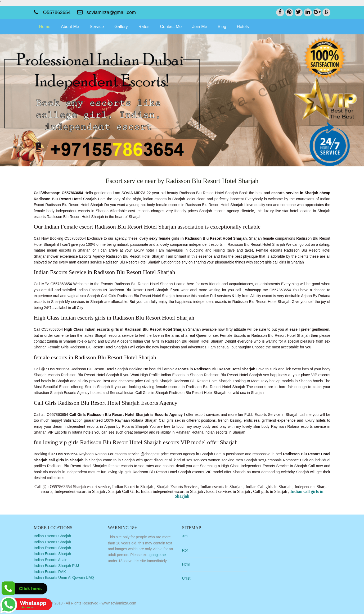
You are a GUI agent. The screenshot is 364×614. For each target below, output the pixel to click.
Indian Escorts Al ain (51, 560)
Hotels (243, 26)
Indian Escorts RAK (50, 572)
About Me (70, 26)
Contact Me (171, 26)
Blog (222, 26)
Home (45, 26)
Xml (185, 536)
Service (97, 26)
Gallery (121, 26)
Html (186, 564)
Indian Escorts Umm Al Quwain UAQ (64, 577)
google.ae (158, 555)
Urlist (186, 578)
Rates (144, 26)
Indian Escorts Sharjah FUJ (56, 565)
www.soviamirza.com (119, 603)
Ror (185, 550)
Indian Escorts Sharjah (52, 536)
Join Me (199, 26)
